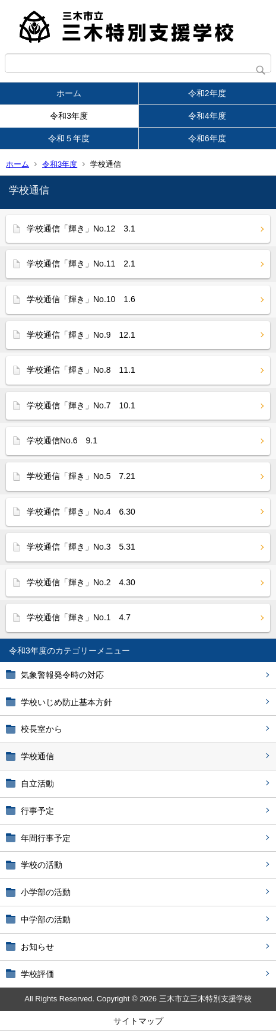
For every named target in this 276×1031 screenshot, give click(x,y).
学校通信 (37, 756)
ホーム (68, 93)
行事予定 (41, 811)
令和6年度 (207, 138)
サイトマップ (138, 1021)
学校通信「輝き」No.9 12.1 (81, 335)
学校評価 (37, 974)
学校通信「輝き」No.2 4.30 (81, 582)
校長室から (41, 729)
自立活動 (37, 783)
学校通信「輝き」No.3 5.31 (81, 546)
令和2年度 (207, 93)
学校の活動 (41, 865)
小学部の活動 (46, 892)
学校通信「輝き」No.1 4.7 (79, 617)
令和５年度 (69, 138)
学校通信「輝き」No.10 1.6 (81, 299)
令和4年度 (207, 115)
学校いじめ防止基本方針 (66, 702)
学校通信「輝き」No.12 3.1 (81, 228)
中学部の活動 (46, 919)
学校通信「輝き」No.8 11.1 (81, 370)
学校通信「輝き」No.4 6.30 (81, 511)
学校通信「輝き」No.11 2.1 (81, 263)
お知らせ (37, 946)
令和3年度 (69, 115)
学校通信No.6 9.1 (62, 440)
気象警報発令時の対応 (62, 675)
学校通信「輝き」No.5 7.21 (81, 476)
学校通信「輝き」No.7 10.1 (89, 405)
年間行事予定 (46, 838)
